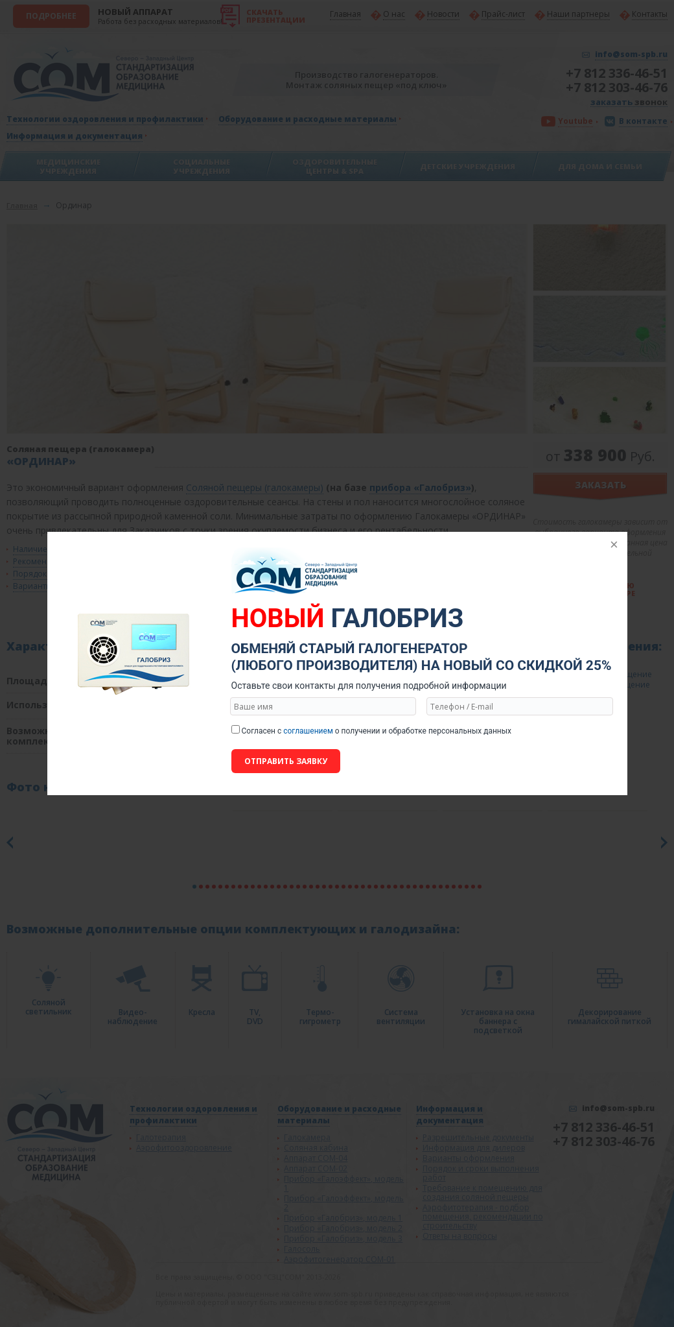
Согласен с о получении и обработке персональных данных (376, 730)
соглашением (308, 730)
